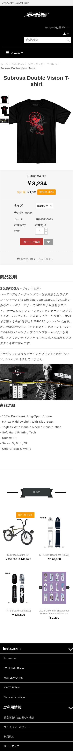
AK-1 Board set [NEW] (18, 610)
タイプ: (18, 205)
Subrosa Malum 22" (18, 554)
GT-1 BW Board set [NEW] (54, 554)
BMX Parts (18, 64)
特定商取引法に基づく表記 (19, 717)
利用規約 (9, 736)
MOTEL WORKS (13, 677)
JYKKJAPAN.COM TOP (15, 2)
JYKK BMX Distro (14, 668)
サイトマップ (11, 746)
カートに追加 (31, 241)
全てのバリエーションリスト (37, 259)
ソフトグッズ (35, 64)
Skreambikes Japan (15, 697)
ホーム (4, 64)
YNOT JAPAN (11, 687)
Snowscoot (10, 658)
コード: (18, 219)
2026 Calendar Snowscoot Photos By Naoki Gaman (54, 612)
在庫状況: (20, 225)
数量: (17, 230)
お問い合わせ (23, 212)
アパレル (52, 64)
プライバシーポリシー (16, 727)
